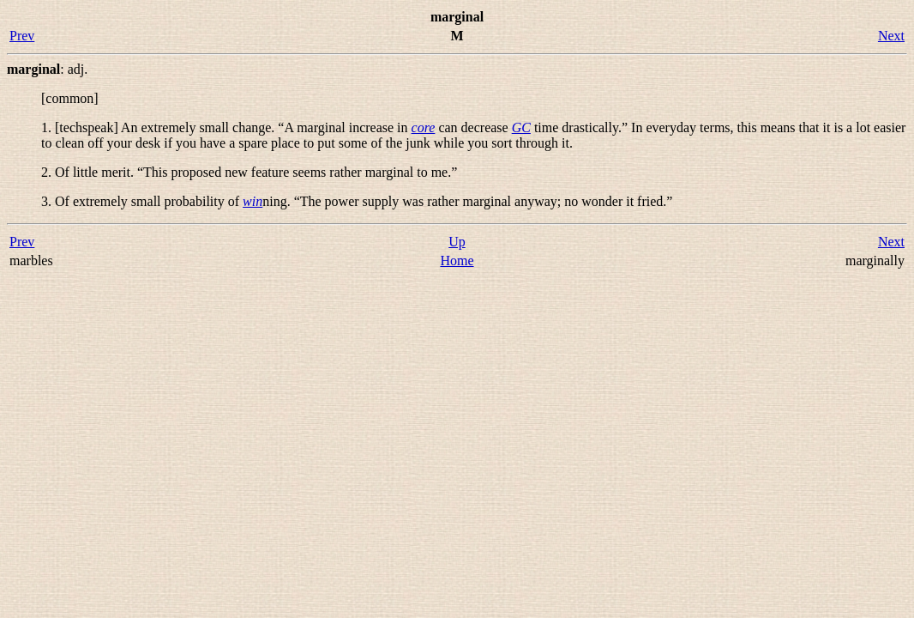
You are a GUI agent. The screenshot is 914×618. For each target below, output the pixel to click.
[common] (70, 98)
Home (456, 260)
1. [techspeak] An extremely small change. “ (226, 127)
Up (457, 241)
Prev (21, 35)
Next (891, 35)
